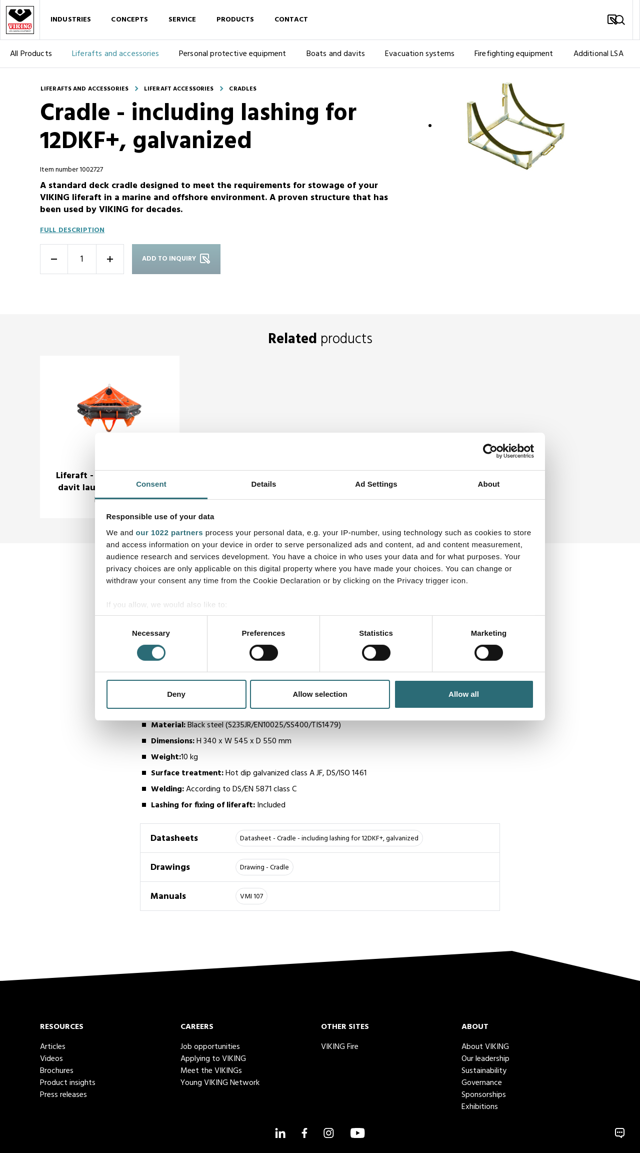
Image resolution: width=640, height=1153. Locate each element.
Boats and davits (336, 54)
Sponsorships (484, 1094)
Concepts (129, 20)
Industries (70, 20)
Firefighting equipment (514, 54)
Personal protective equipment (232, 54)
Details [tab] (264, 483)
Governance (482, 1082)
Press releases (63, 1094)
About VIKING (485, 1046)
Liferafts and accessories (115, 54)
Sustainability (484, 1070)
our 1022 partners (169, 532)
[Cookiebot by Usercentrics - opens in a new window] (490, 451)
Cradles (242, 89)
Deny (176, 694)
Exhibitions (480, 1106)
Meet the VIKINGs (211, 1070)
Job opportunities (210, 1046)
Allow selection (319, 694)
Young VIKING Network (220, 1082)
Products (235, 20)
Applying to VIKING (213, 1058)
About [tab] (489, 483)
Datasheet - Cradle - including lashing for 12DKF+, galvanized (329, 838)
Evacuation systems (419, 54)
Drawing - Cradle (264, 867)
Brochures (57, 1070)
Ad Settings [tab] (376, 483)
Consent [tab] (151, 483)
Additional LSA (599, 54)
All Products (31, 54)
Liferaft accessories (179, 89)
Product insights (68, 1082)
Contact (291, 20)
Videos (51, 1058)
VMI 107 (251, 896)
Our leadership (486, 1058)
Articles (53, 1046)
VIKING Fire (339, 1046)
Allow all (463, 694)
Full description (72, 230)
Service (182, 20)
